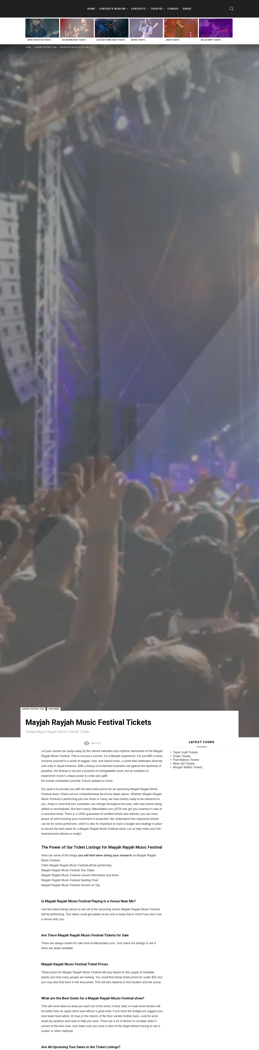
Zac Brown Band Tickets (74, 37)
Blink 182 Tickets (184, 760)
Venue (187, 7)
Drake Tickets (172, 37)
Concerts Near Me (112, 8)
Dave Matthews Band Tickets (110, 37)
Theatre (156, 8)
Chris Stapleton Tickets (39, 37)
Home (91, 7)
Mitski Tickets (138, 37)
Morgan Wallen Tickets (187, 764)
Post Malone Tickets (186, 756)
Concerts (138, 8)
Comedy (173, 7)
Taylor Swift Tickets (211, 37)
